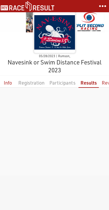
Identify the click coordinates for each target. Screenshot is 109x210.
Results (89, 83)
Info (8, 83)
